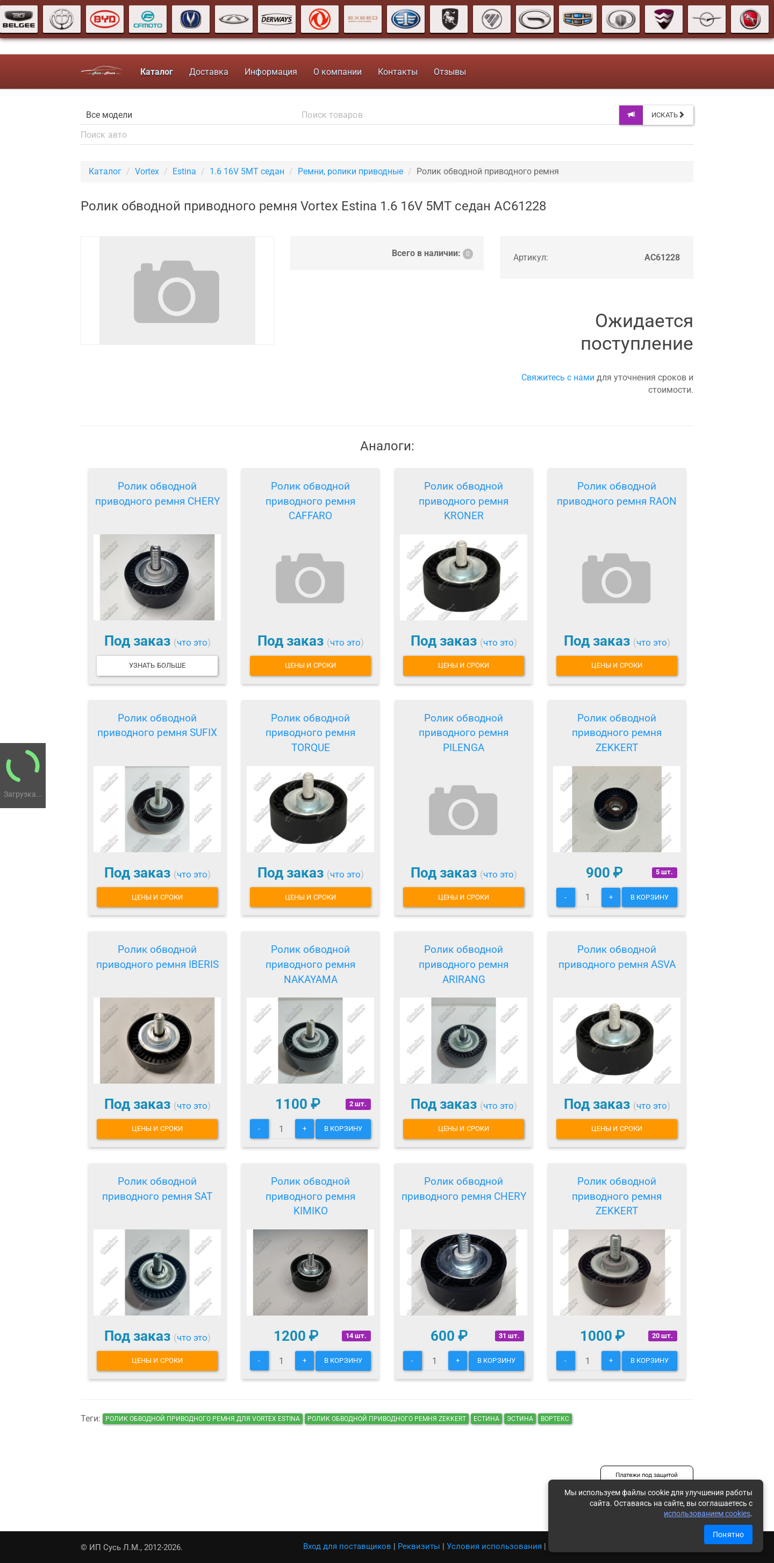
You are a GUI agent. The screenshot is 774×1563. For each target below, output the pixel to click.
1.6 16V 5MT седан (247, 171)
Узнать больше (157, 665)
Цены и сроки (310, 665)
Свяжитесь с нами (557, 377)
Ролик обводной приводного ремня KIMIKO (310, 1196)
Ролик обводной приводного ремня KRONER (463, 501)
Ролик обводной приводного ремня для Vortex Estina (202, 1419)
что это (192, 642)
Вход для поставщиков (347, 1546)
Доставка (208, 72)
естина (486, 1419)
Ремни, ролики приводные (350, 171)
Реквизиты (419, 1546)
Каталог (105, 171)
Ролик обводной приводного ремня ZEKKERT (617, 733)
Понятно (728, 1534)
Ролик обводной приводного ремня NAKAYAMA (310, 964)
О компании (337, 72)
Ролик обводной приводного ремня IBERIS (157, 957)
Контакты (398, 72)
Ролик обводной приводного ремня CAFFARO (310, 501)
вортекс (555, 1419)
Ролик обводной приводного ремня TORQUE (310, 733)
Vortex (147, 171)
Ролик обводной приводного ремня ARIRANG (463, 964)
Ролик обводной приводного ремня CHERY (157, 493)
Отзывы (450, 72)
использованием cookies (707, 1513)
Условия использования (494, 1546)
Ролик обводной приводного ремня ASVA (617, 957)
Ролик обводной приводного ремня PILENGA (463, 733)
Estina (184, 171)
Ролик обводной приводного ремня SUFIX (157, 725)
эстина (520, 1419)
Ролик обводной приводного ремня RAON (617, 493)
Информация (271, 72)
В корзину (649, 897)
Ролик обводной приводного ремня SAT (157, 1189)
